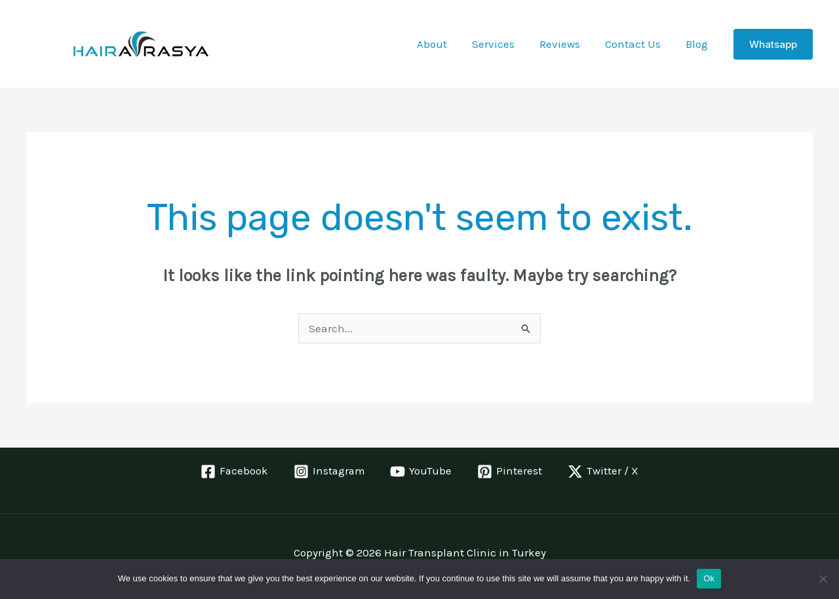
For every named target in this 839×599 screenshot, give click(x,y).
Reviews (566, 43)
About (444, 43)
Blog (698, 43)
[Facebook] (233, 471)
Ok (708, 578)
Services (502, 43)
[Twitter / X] (604, 471)
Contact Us (637, 43)
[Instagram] (329, 471)
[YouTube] (422, 471)
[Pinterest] (510, 471)
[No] (822, 578)
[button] (773, 44)
